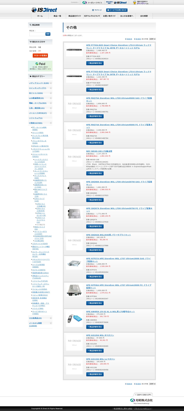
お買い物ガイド (109, 16)
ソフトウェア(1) (36, 118)
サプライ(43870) (38, 270)
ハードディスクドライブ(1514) (41, 161)
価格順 (129, 39)
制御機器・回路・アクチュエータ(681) (40, 304)
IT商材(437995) (35, 123)
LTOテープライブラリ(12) (41, 220)
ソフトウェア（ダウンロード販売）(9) (40, 285)
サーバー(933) (37, 133)
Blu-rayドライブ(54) (40, 191)
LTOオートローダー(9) (41, 214)
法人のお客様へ (126, 16)
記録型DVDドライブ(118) (40, 181)
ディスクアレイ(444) (40, 177)
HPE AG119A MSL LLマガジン (100, 359)
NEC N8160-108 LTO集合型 (99, 151)
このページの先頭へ (143, 395)
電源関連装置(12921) (40, 273)
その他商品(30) (35, 318)
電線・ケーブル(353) (38, 103)
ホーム (40, 16)
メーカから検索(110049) (35, 324)
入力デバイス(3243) (40, 244)
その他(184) (39, 241)
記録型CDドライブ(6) (40, 195)
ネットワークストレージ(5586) (41, 172)
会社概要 (144, 16)
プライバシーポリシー (142, 408)
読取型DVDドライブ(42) (40, 186)
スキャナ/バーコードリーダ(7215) (41, 261)
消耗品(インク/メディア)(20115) (40, 277)
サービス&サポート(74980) (39, 313)
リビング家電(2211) (40, 295)
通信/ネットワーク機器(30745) (41, 248)
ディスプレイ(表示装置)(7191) (40, 137)
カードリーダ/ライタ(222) (40, 233)
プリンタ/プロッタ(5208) (39, 142)
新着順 (138, 39)
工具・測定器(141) (37, 108)
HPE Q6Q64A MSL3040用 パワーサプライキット (108, 235)
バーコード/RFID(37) (38, 113)
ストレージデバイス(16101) (40, 155)
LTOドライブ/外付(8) (41, 210)
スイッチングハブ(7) (37, 88)
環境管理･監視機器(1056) (39, 299)
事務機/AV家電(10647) (41, 292)
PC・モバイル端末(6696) (39, 129)
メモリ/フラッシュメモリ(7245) (41, 150)
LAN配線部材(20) (36, 98)
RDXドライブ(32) (39, 228)
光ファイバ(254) (36, 93)
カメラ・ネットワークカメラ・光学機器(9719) (40, 254)
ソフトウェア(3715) (40, 281)
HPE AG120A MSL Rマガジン (100, 335)
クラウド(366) (37, 308)
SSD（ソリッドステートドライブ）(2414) (40, 166)
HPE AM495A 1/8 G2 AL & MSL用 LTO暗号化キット (110, 312)
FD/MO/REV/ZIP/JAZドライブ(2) (41, 237)
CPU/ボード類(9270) (40, 146)
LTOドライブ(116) (39, 200)
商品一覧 (57, 16)
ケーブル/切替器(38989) (38, 266)
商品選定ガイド (74, 16)
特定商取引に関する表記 (123, 408)
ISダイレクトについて (92, 16)
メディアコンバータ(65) (39, 83)
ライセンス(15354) (39, 289)
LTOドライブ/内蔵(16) (41, 205)
